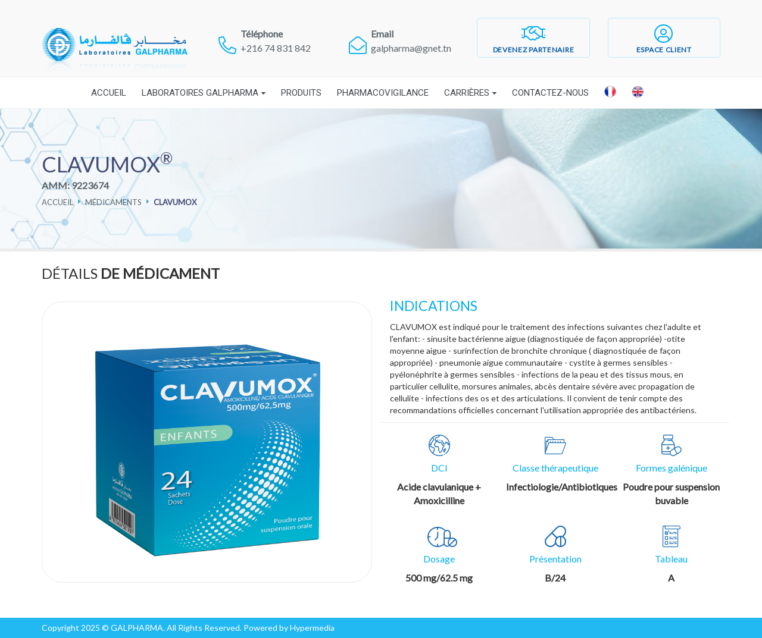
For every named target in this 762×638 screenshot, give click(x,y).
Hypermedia (312, 628)
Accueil (108, 92)
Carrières (466, 92)
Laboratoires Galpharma (200, 92)
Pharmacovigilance (383, 92)
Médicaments (113, 202)
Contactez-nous (550, 92)
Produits (301, 92)
